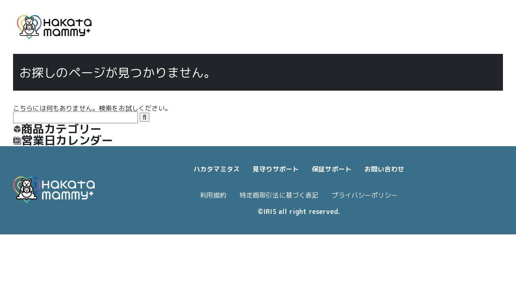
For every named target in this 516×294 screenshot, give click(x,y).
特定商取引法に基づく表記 (279, 195)
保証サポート (331, 169)
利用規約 (213, 195)
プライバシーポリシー (364, 195)
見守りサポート (276, 169)
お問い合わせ (384, 169)
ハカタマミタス (217, 169)
